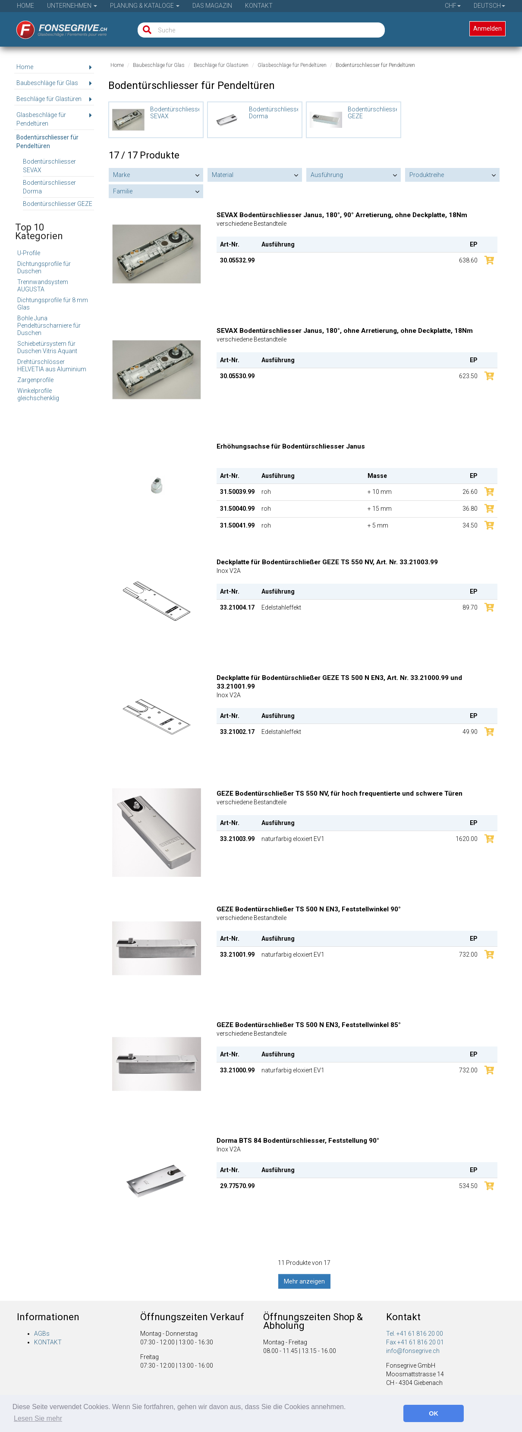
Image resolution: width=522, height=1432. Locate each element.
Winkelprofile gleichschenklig (38, 394)
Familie (122, 191)
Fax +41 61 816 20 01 (415, 1342)
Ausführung (327, 174)
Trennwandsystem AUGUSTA (42, 285)
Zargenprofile (35, 379)
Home (25, 5)
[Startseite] (56, 27)
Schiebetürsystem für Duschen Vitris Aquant (47, 347)
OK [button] (433, 1413)
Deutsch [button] (489, 5)
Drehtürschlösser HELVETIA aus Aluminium (51, 365)
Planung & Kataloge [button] (144, 5)
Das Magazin (212, 5)
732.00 (468, 954)
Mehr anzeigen (304, 1281)
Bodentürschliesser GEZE (57, 203)
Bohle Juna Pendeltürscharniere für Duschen (49, 325)
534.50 (468, 1185)
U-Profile (28, 253)
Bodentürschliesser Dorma (49, 187)
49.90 (470, 731)
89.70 (470, 607)
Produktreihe (426, 174)
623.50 (468, 376)
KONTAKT (48, 1342)
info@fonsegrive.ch (413, 1350)
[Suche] (145, 30)
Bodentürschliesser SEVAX (49, 166)
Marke (121, 174)
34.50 (470, 525)
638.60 (468, 260)
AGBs (42, 1333)
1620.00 (467, 838)
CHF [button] (453, 5)
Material (222, 174)
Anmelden (487, 28)
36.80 (470, 508)
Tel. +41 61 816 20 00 (414, 1333)
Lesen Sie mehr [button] (38, 1418)
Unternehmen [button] (72, 5)
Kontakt (259, 5)
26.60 (470, 491)
